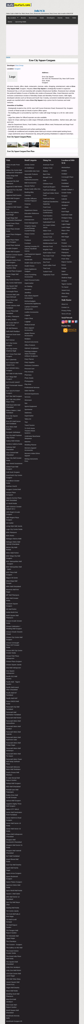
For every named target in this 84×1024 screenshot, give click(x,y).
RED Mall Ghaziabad (13, 786)
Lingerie (27, 315)
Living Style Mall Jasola (14, 526)
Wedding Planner (30, 445)
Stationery (28, 412)
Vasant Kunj (66, 290)
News (67, 18)
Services (28, 397)
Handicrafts (28, 259)
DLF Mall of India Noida (14, 373)
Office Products (30, 345)
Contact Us (65, 307)
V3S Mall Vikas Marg (13, 979)
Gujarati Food (47, 219)
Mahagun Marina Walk (14, 539)
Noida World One (12, 612)
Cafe (44, 180)
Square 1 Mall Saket (13, 894)
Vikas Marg (65, 293)
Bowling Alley (29, 192)
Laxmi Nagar (66, 227)
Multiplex (28, 339)
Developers (51, 18)
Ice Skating (28, 286)
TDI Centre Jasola (12, 911)
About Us (65, 304)
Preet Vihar (65, 259)
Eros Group (19, 65)
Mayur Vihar (66, 230)
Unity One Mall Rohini (13, 970)
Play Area (28, 384)
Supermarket (29, 416)
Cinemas (28, 204)
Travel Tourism (30, 425)
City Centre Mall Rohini (14, 283)
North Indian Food (49, 253)
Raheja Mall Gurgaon (13, 783)
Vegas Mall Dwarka (12, 987)
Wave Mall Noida (12, 991)
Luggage (28, 321)
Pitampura (65, 252)
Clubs (27, 207)
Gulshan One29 (11, 486)
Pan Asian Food (48, 256)
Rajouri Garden (67, 262)
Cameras (28, 195)
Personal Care (29, 368)
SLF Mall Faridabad (13, 856)
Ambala (64, 171)
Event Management (31, 223)
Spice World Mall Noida (14, 890)
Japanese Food (48, 234)
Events (60, 18)
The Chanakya (11, 941)
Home (8, 57)
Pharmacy (28, 375)
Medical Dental (30, 325)
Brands (23, 18)
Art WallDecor (29, 168)
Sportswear (28, 409)
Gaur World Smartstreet (14, 463)
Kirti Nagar (65, 221)
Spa (26, 403)
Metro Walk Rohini (12, 553)
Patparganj (65, 249)
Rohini (64, 265)
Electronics (28, 216)
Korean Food (47, 237)
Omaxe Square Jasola (13, 664)
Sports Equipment (31, 406)
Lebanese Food (48, 240)
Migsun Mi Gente (12, 578)
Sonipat (64, 281)
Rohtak (64, 268)
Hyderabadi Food (49, 222)
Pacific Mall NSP (12, 698)
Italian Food (47, 230)
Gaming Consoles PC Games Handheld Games (32, 248)
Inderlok (64, 199)
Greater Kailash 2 (68, 189)
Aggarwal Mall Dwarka (13, 195)
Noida (64, 240)
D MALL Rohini (11, 319)
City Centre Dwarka (12, 280)
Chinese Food (48, 183)
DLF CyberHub (11, 359)
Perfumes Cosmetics (32, 365)
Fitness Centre (30, 234)
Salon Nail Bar (29, 390)
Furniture (28, 243)
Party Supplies (30, 362)
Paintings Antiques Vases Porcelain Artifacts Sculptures (31, 353)
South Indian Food (49, 265)
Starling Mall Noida (12, 908)
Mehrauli (64, 233)
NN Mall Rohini (11, 609)
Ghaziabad (65, 186)
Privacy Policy (66, 310)
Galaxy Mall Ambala (13, 441)
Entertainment (29, 220)
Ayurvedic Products (31, 174)
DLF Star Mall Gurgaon (14, 396)
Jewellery (28, 292)
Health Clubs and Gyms (33, 263)
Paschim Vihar (66, 246)
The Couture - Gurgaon (14, 944)
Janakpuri (65, 205)
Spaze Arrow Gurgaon (13, 873)
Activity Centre (30, 165)
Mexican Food (48, 246)
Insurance (28, 289)
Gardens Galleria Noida (14, 444)
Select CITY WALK (12, 809)
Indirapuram (66, 202)
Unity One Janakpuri (13, 967)
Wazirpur (65, 296)
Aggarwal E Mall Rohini (14, 186)
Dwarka (64, 180)
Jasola (64, 208)
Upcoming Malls (20, 22)
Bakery (45, 171)
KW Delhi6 (9, 523)
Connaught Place (12, 291)
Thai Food (46, 268)
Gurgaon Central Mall (13, 489)
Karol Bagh (65, 211)
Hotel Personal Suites (32, 280)
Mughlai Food (47, 249)
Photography (29, 381)
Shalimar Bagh (67, 277)
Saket (63, 271)
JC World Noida (11, 503)
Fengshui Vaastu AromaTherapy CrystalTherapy (30, 228)
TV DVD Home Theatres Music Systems (30, 430)
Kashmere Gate (67, 215)
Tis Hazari (65, 287)
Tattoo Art (28, 419)
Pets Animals (29, 372)
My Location (12, 18)
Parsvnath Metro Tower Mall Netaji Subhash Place (14, 761)
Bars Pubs (46, 174)
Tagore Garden (67, 284)
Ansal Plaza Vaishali (13, 245)
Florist (27, 237)
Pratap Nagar (66, 255)
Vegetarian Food (48, 274)
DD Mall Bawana (12, 328)
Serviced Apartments (32, 394)
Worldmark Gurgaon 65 (14, 1021)
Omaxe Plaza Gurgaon (14, 661)
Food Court (47, 207)
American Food (48, 165)
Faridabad (65, 183)
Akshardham (66, 167)
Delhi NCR (39, 10)
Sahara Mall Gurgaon (13, 800)
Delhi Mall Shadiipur (13, 331)
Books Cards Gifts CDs (32, 189)
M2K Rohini (10, 535)
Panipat (64, 243)
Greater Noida (66, 192)
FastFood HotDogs (49, 190)
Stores (10, 22)
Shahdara (65, 274)
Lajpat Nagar (66, 224)
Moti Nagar (65, 237)
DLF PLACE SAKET (13, 382)
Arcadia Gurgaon (12, 248)
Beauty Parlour (30, 186)
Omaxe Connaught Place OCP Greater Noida (12, 645)
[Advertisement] (42, 39)
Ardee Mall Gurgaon (13, 251)
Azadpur (64, 174)
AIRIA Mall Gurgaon (13, 198)
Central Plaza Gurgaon (14, 271)
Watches (28, 441)
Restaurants (47, 259)
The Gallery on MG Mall (14, 947)
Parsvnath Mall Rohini (13, 718)
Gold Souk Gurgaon (13, 472)
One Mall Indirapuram (13, 668)
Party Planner (29, 359)
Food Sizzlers (47, 216)
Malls (74, 18)
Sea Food (46, 262)
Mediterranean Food (50, 243)
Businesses (33, 18)
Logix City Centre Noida (14, 529)
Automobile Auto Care (32, 171)
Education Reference (32, 213)
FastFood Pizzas (49, 198)
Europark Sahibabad (13, 432)
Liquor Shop (29, 318)
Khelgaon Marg (67, 218)
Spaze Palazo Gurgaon (14, 882)
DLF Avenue (10, 340)
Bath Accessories (30, 183)
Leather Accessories (31, 312)
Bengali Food (47, 177)
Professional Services (32, 387)
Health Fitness (29, 266)
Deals (42, 18)
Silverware (28, 400)
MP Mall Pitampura (12, 595)
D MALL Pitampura (12, 316)
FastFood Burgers (49, 187)
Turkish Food (47, 271)
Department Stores (31, 210)
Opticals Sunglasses (32, 348)
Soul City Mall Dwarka (13, 865)
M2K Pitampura (11, 532)
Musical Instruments (31, 342)
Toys (26, 422)
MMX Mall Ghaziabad (13, 586)
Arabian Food (47, 168)
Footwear (28, 240)
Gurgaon (17, 69)
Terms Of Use (66, 314)
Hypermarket (29, 283)
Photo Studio (29, 378)
